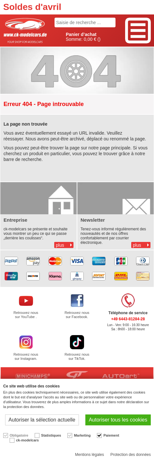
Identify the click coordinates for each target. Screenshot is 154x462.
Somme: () (83, 37)
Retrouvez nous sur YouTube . (25, 315)
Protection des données (130, 454)
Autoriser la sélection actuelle (42, 419)
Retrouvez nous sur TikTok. (76, 356)
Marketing (82, 435)
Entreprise (15, 220)
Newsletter (93, 220)
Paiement (111, 435)
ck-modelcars (27, 440)
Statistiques (51, 435)
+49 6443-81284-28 (128, 319)
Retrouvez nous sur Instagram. (25, 356)
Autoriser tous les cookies (118, 419)
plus (60, 245)
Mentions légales (89, 454)
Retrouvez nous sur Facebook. (76, 315)
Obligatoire (19, 435)
